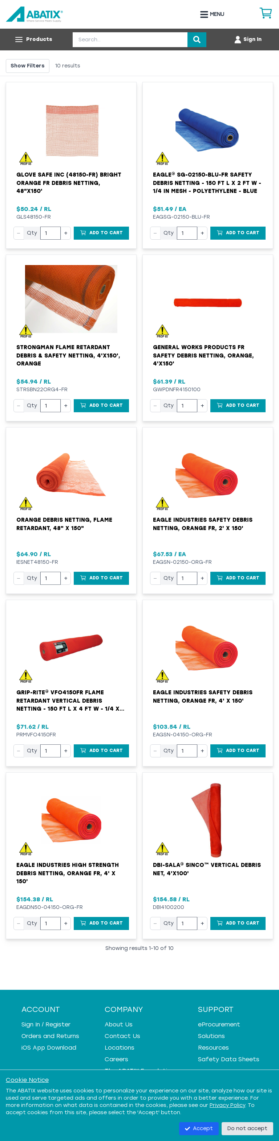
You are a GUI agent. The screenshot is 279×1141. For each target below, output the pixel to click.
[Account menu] (247, 39)
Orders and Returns (50, 1036)
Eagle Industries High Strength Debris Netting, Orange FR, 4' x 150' (67, 873)
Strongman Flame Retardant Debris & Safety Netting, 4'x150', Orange (68, 355)
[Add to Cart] (101, 233)
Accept (199, 1128)
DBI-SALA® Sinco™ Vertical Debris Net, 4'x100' (207, 869)
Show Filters (28, 66)
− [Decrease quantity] (19, 233)
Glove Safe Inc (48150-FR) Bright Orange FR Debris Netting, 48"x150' (68, 182)
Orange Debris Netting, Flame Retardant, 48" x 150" (64, 524)
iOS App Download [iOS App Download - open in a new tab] (48, 1047)
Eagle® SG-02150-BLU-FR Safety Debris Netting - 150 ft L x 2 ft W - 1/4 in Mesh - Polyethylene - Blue (207, 182)
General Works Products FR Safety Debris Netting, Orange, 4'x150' (203, 355)
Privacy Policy (227, 1105)
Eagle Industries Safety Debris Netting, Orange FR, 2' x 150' (202, 524)
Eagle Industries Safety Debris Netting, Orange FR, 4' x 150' (202, 696)
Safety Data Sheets (228, 1059)
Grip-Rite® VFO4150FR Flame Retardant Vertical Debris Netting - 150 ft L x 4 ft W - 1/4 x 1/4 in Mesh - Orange (68, 701)
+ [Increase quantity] (66, 233)
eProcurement (219, 1024)
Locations (119, 1047)
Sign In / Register (45, 1024)
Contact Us (122, 1036)
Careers (116, 1059)
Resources (213, 1047)
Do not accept (247, 1128)
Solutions (211, 1036)
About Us (119, 1024)
